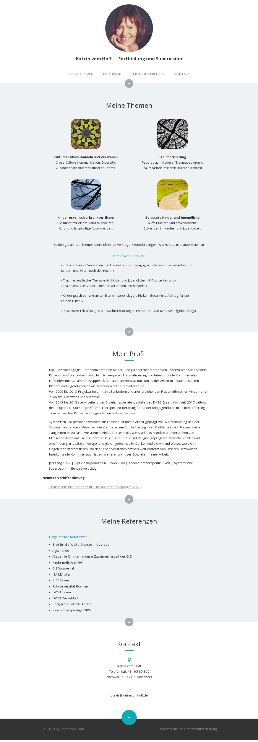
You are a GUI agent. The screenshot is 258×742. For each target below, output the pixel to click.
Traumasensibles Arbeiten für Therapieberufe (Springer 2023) (95, 487)
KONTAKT (182, 74)
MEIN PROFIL (113, 74)
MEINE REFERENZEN (149, 74)
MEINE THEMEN (80, 74)
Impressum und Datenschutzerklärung (188, 729)
